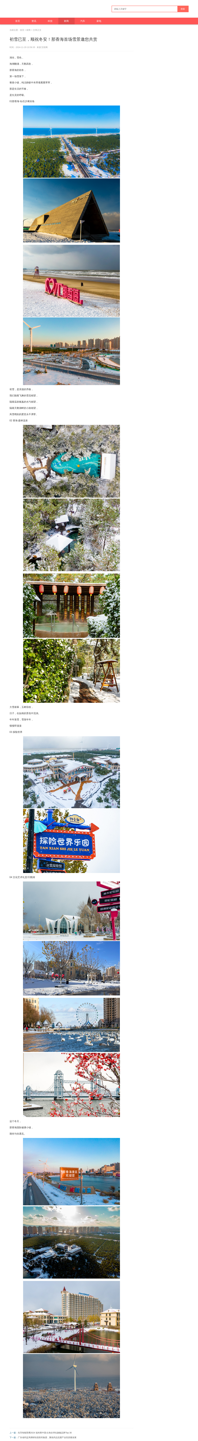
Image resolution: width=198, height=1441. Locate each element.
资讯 (33, 21)
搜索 (183, 9)
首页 (17, 21)
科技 (50, 21)
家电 (99, 21)
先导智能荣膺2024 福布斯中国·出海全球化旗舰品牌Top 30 (45, 1432)
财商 (66, 21)
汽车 (82, 21)
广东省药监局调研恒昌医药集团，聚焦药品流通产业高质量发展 (47, 1437)
